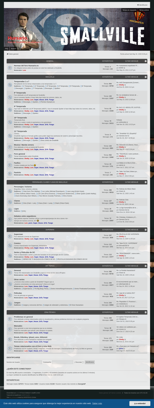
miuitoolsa (122, 304)
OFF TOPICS (49, 266)
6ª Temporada (85, 86)
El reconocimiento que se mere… (127, 282)
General (49, 61)
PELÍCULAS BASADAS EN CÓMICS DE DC (71, 259)
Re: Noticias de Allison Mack (125, 189)
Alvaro (121, 191)
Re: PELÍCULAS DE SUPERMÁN (127, 234)
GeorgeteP (82, 384)
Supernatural (27, 289)
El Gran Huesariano (76, 305)
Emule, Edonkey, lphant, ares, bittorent (30, 337)
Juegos (17, 303)
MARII (121, 68)
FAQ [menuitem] (6, 49)
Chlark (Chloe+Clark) (61, 203)
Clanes (17, 201)
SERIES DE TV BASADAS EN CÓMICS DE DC (38, 259)
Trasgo (51, 100)
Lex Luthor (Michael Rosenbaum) (53, 191)
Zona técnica (49, 312)
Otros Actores (66, 196)
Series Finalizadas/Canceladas (84, 289)
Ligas (16, 209)
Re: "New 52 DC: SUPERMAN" (126, 243)
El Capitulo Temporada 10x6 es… (127, 317)
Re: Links (119, 337)
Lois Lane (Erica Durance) (45, 194)
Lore (24, 70)
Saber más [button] (97, 403)
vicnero (121, 329)
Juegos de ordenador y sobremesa (55, 305)
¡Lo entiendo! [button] (140, 403)
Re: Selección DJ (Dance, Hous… (127, 145)
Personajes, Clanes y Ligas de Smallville (49, 182)
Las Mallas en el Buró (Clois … (126, 163)
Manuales (18, 326)
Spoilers (27, 88)
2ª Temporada (38, 86)
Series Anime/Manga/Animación (60, 289)
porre (30, 223)
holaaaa (119, 120)
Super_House (39, 100)
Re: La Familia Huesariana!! (125, 270)
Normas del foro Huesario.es (26, 66)
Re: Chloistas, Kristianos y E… (126, 217)
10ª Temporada (20, 118)
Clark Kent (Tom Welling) (31, 191)
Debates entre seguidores (25, 216)
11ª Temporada (20, 131)
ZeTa (46, 100)
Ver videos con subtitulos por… (126, 327)
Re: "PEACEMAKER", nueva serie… (128, 253)
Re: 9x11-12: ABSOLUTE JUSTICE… (129, 107)
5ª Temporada (74, 86)
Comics (17, 243)
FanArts (17, 172)
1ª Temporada (27, 86)
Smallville (49, 77)
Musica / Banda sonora (24, 145)
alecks (121, 165)
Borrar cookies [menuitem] (116, 393)
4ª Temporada (62, 86)
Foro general (19, 154)
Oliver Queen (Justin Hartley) (85, 194)
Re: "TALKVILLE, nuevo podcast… (128, 154)
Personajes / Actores (23, 187)
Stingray (122, 319)
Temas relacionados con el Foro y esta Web (32, 346)
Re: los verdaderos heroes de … (127, 95)
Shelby (121, 85)
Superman (50, 230)
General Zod (123, 136)
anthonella (122, 122)
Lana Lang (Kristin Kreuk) (74, 191)
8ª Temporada (20, 93)
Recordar (80, 362)
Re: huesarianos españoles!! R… (127, 66)
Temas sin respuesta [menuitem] (129, 10)
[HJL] (23, 211)
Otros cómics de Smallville (48, 140)
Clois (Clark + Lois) (29, 203)
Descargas (18, 88)
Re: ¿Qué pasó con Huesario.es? (127, 346)
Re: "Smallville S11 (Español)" (126, 133)
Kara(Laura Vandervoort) (65, 194)
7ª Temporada (37, 88)
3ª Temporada (50, 86)
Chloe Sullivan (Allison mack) (24, 194)
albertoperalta (123, 284)
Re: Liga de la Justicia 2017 (125, 293)
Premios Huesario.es (47, 102)
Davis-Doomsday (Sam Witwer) (25, 196)
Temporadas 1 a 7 (21, 81)
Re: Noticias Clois (122, 200)
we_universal (13, 397)
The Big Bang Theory (40, 289)
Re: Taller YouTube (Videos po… (127, 171)
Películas (18, 293)
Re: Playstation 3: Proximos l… (126, 302)
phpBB (18, 393)
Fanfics (17, 163)
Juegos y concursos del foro (32, 305)
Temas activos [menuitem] (144, 10)
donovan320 (123, 245)
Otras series (19, 279)
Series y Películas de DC (24, 252)
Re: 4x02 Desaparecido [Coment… (128, 82)
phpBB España (25, 395)
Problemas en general (23, 317)
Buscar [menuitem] (13, 49)
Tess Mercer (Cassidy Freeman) (49, 196)
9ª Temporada (20, 106)
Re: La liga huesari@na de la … (127, 208)
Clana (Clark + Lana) (44, 203)
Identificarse (13, 357)
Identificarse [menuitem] (142, 5)
